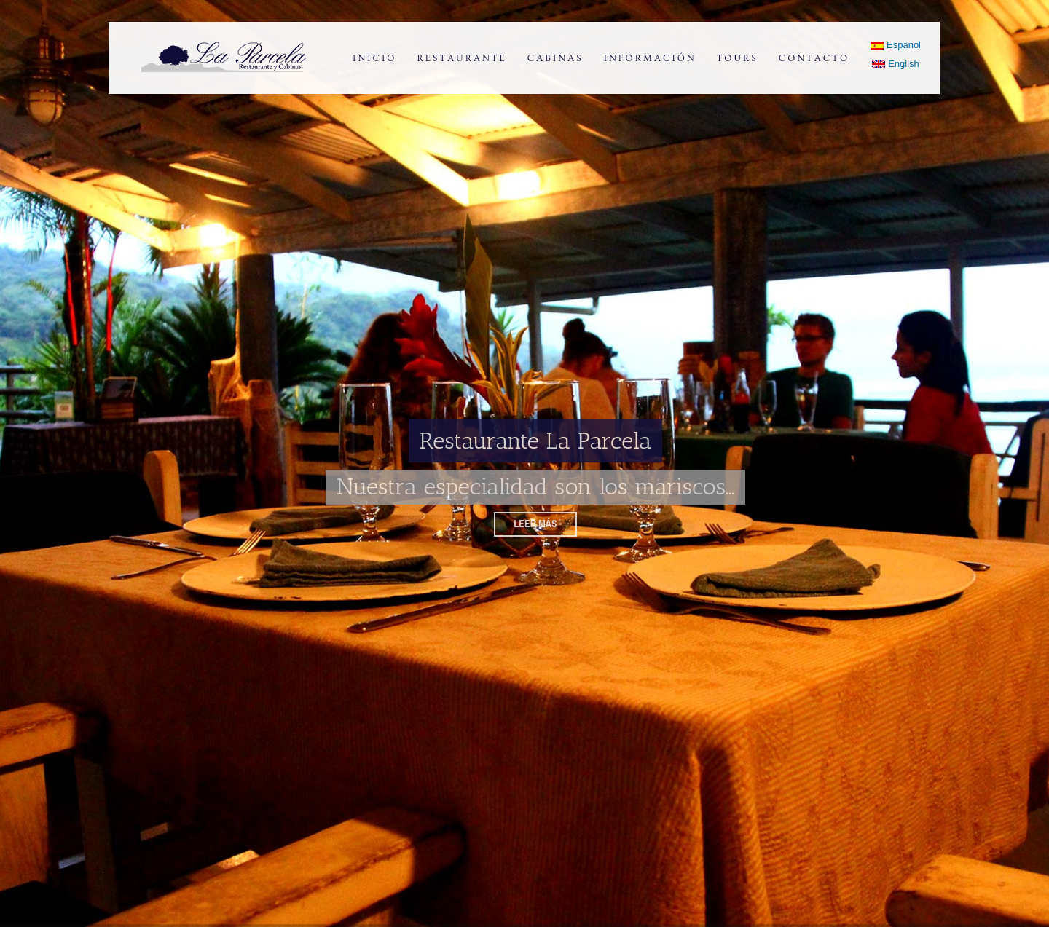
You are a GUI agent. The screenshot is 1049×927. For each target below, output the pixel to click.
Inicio (374, 58)
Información (650, 58)
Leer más (535, 523)
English (895, 63)
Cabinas (555, 58)
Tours (737, 58)
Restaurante (461, 58)
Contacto (814, 58)
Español (896, 44)
